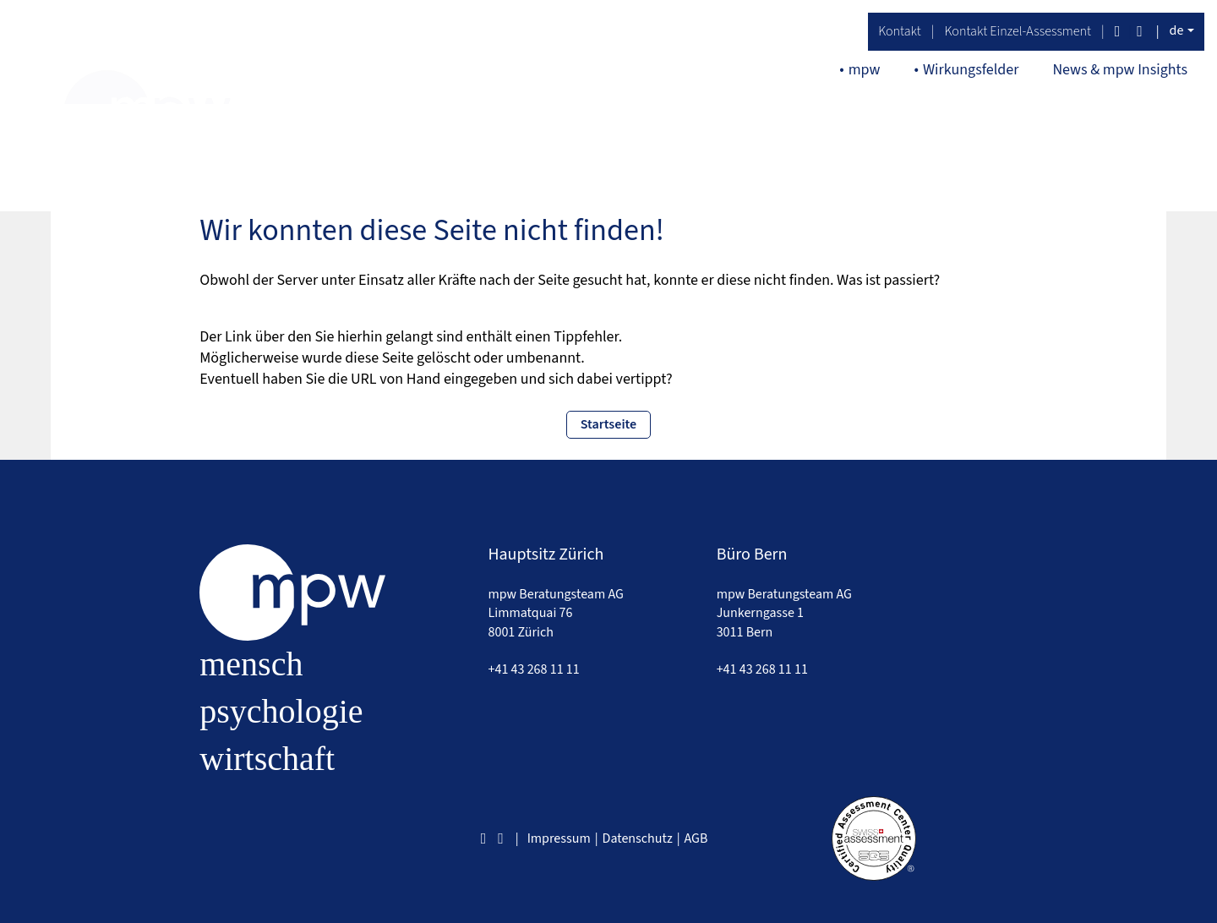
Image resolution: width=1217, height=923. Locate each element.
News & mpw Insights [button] (1119, 69)
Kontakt (899, 31)
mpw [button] (865, 69)
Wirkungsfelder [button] (971, 69)
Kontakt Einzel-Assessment (1017, 31)
